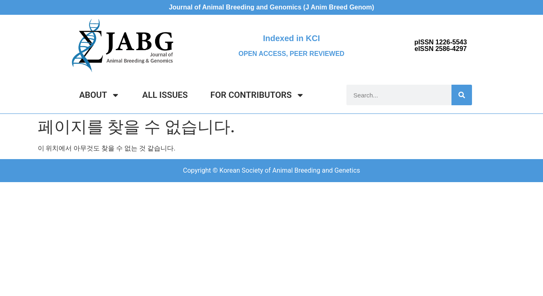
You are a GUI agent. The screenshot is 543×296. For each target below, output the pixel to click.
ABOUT (99, 95)
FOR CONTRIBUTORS (258, 95)
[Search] (461, 95)
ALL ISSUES (165, 95)
